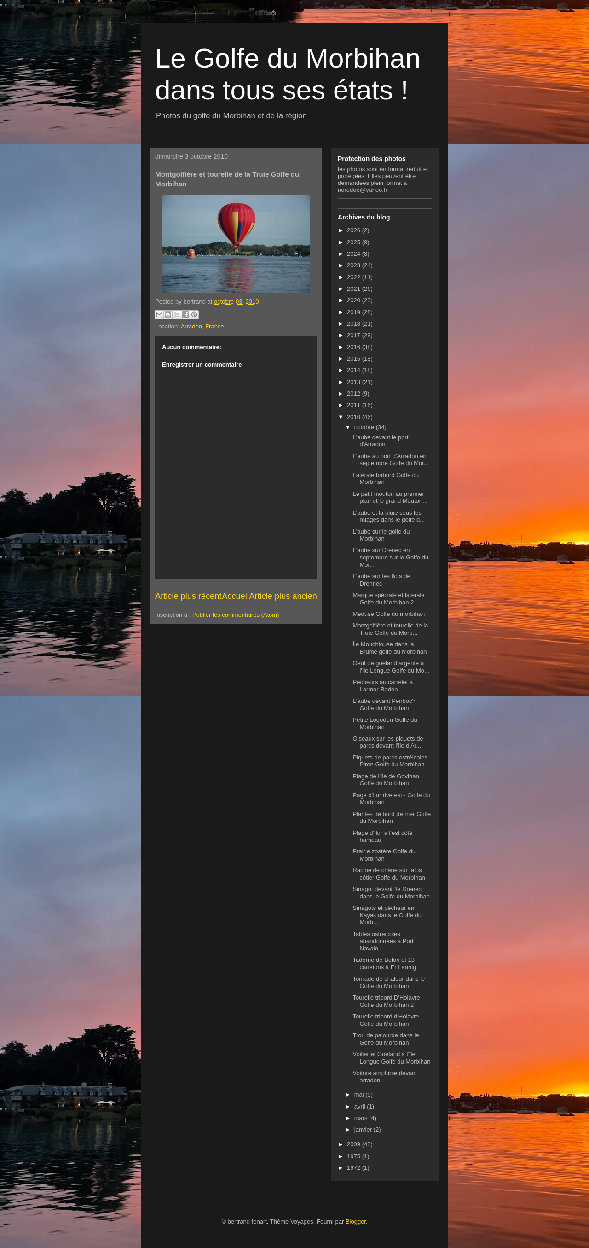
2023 (354, 265)
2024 (354, 253)
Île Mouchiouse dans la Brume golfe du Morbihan (389, 648)
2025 (354, 242)
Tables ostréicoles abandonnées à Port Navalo (382, 941)
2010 (354, 417)
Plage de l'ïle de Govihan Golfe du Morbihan (385, 780)
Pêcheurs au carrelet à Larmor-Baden (382, 686)
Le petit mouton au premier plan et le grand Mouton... (389, 497)
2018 (354, 323)
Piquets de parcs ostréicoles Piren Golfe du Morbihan (389, 761)
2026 (354, 230)
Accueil (235, 596)
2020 (354, 300)
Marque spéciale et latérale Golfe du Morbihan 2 (388, 599)
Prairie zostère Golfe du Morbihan (384, 855)
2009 (354, 1144)
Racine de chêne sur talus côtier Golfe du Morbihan (388, 874)
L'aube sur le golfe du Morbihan (381, 535)
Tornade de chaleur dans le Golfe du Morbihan (388, 982)
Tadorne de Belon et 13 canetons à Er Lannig (384, 963)
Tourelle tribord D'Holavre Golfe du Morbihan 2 (386, 1001)
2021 (354, 288)
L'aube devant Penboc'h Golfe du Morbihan (384, 704)
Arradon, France (202, 326)
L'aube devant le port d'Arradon (380, 441)
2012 (354, 393)
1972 (354, 1167)
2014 (354, 370)
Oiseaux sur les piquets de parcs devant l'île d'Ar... (387, 742)
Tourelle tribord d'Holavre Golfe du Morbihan (385, 1020)
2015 (354, 358)
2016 (354, 347)
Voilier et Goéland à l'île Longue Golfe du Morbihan (391, 1058)
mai (360, 1094)
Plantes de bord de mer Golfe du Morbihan (391, 818)
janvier (364, 1129)
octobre (365, 427)
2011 (354, 405)
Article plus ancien (283, 596)
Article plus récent (188, 596)
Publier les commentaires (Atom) (235, 614)
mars (362, 1118)
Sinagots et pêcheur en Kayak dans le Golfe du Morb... (386, 915)
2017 (354, 335)
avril (360, 1106)
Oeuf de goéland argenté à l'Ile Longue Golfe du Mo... (390, 667)
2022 (354, 277)
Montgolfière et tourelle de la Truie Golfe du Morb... (390, 629)
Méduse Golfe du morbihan (388, 613)
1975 (354, 1156)
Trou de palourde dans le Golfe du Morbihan (385, 1039)
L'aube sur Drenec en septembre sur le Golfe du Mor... (390, 557)
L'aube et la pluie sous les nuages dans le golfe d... (388, 516)
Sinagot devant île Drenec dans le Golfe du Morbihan (390, 893)
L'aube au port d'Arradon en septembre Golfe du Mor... (390, 460)
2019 (354, 312)
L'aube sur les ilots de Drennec (381, 580)
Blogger (356, 1221)
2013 (354, 382)
